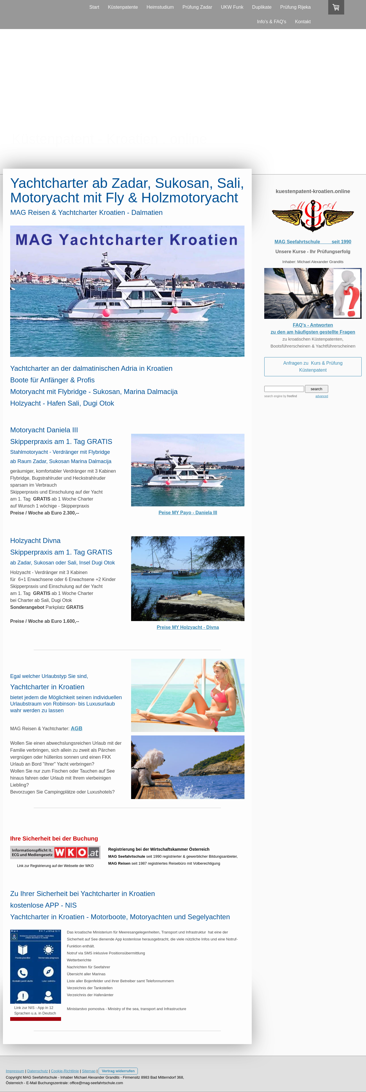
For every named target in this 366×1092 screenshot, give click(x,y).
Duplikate (262, 7)
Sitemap (89, 1071)
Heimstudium (160, 7)
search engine (273, 396)
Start (94, 7)
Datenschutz (37, 1071)
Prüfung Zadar (197, 7)
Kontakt (303, 21)
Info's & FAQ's (271, 21)
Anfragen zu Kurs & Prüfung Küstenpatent (313, 367)
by (290, 396)
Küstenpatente (123, 7)
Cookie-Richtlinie (65, 1071)
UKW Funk (232, 7)
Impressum (15, 1071)
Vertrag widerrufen (118, 1071)
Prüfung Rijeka (295, 7)
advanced (321, 396)
